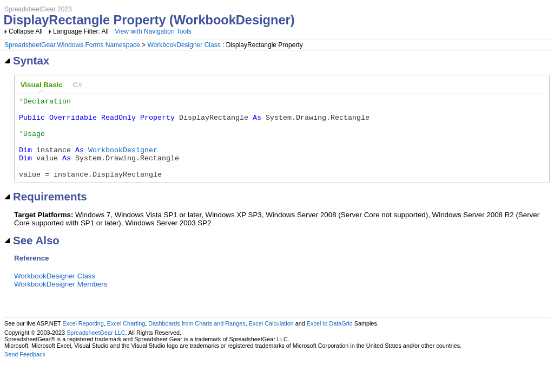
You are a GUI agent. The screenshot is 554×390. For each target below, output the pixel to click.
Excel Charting (126, 339)
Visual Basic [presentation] (42, 85)
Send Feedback (24, 370)
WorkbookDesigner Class (183, 45)
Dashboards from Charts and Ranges (196, 339)
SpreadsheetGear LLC (96, 349)
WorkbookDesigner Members (60, 300)
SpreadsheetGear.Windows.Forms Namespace (72, 45)
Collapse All (26, 31)
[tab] (41, 85)
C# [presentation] (77, 85)
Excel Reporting (82, 339)
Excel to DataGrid (330, 339)
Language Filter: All (81, 31)
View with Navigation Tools (153, 31)
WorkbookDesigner (122, 161)
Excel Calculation (271, 339)
